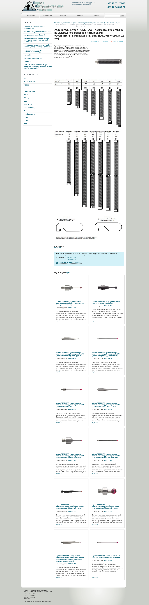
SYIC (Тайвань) (29, 107)
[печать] (105, 41)
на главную (31, 15)
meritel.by (26, 598)
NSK (25, 101)
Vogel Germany (29, 114)
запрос (96, 15)
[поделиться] (95, 41)
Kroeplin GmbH (29, 91)
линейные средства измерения (37, 32)
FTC (25, 78)
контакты (63, 15)
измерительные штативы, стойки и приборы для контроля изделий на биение (37, 40)
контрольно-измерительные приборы (34, 27)
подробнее (59, 321)
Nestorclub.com (47, 601)
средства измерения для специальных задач (33, 51)
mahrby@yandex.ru (29, 597)
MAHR (26, 95)
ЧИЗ (25, 124)
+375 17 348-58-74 (115, 7)
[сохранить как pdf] (117, 41)
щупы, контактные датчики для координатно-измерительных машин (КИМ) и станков (38, 66)
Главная (56, 23)
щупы (118, 23)
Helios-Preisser (29, 82)
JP (25, 88)
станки (27, 55)
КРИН (26, 117)
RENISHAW (28, 104)
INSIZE (26, 85)
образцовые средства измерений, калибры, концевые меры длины (38, 46)
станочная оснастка (33, 58)
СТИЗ (26, 120)
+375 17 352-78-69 (115, 3)
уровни (27, 61)
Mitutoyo (27, 98)
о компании (47, 15)
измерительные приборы (34, 35)
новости (80, 15)
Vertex (26, 111)
